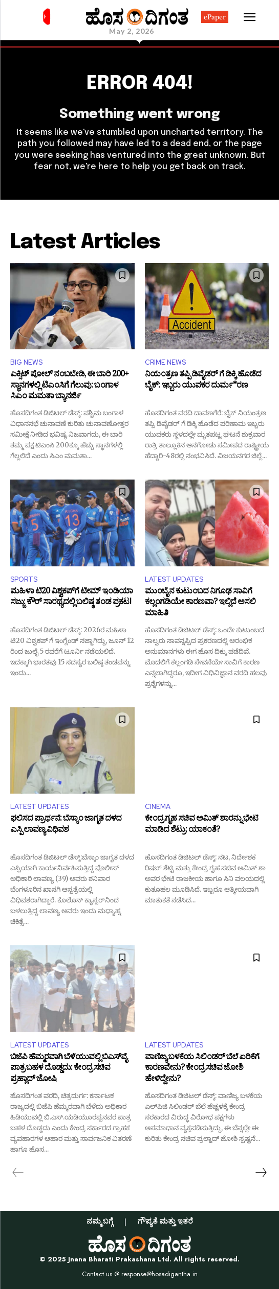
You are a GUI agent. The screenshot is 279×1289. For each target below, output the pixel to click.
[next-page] (260, 1172)
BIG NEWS (26, 362)
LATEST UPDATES (174, 579)
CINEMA (157, 806)
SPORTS (23, 579)
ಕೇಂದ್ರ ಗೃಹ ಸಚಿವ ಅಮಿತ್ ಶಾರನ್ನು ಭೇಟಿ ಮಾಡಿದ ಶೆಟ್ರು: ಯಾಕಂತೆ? (201, 826)
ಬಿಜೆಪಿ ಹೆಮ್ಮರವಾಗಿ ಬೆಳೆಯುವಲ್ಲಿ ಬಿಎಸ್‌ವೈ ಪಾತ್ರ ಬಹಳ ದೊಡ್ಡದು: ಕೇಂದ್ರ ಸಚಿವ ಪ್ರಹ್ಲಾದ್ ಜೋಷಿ (68, 1069)
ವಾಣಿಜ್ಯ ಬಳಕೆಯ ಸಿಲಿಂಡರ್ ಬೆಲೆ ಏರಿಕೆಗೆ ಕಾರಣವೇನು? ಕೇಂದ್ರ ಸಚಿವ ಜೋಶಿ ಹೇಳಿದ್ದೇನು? (202, 1069)
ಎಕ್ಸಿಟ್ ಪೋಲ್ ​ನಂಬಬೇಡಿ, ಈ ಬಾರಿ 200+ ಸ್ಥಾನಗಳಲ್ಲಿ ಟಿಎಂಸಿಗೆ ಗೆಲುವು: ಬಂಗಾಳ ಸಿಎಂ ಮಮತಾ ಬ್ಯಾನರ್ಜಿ (69, 386)
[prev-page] (18, 1172)
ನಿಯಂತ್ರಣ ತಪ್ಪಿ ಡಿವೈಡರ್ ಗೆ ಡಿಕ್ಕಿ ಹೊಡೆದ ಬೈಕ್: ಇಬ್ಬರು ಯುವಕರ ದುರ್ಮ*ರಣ (203, 381)
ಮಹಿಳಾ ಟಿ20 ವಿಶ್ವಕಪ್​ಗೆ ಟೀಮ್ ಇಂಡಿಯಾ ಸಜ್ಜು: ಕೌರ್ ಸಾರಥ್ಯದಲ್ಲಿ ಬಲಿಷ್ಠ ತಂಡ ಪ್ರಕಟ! (71, 598)
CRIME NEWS (165, 362)
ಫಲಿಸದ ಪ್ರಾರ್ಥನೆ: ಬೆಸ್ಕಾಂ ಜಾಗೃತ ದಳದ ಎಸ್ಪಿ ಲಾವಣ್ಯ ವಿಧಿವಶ (65, 826)
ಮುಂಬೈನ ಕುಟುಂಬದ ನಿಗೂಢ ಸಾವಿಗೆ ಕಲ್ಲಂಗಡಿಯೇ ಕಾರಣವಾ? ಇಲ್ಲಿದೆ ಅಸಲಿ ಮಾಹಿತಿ (200, 603)
